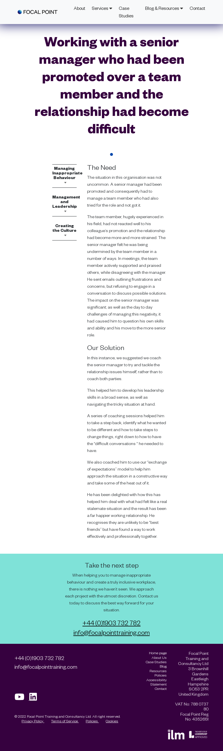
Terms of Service (65, 721)
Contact (197, 8)
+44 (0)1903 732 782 (111, 623)
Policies (92, 721)
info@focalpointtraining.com (111, 632)
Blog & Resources (164, 8)
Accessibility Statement (156, 682)
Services (102, 8)
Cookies (112, 721)
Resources (158, 671)
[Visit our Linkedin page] (35, 698)
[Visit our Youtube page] (22, 698)
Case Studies (126, 12)
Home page (158, 653)
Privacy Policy (32, 721)
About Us (159, 657)
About (79, 8)
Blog (163, 666)
